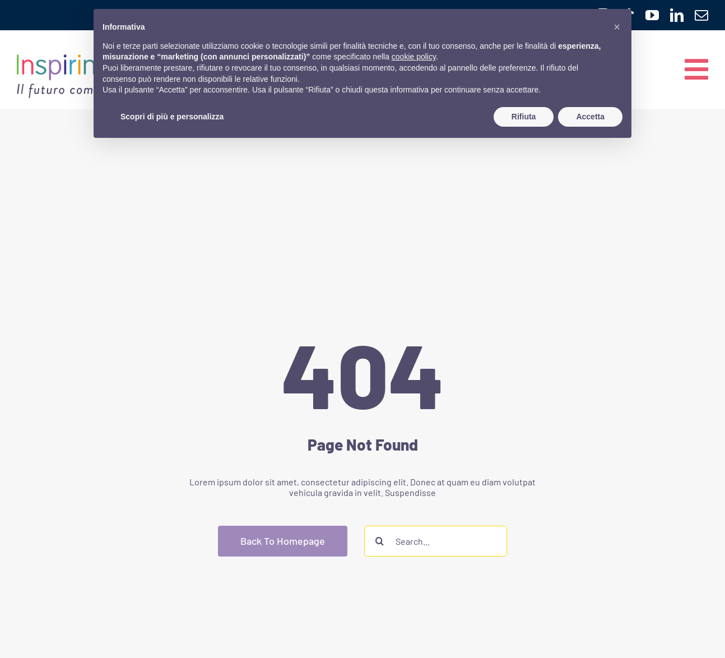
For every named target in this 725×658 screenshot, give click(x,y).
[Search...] (435, 541)
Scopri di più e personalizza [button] (172, 116)
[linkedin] (677, 15)
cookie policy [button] (414, 56)
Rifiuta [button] (524, 116)
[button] (617, 27)
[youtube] (652, 15)
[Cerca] (379, 541)
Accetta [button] (590, 116)
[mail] (701, 15)
